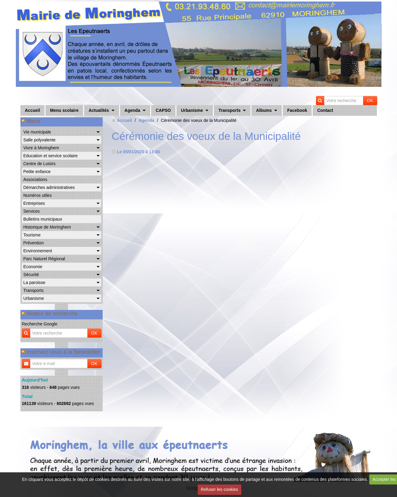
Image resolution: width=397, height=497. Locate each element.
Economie (32, 266)
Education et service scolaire (50, 155)
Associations (35, 179)
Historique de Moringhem (47, 227)
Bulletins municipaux (42, 219)
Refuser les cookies (219, 489)
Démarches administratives (49, 187)
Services (31, 211)
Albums (263, 110)
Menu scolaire (64, 110)
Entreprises (34, 203)
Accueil (32, 110)
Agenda (132, 110)
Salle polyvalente (39, 139)
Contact (325, 110)
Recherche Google (40, 323)
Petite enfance (37, 171)
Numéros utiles (37, 195)
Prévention (33, 242)
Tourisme (32, 235)
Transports (229, 110)
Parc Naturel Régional (44, 258)
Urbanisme (192, 110)
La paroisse (34, 282)
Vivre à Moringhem (41, 147)
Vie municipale (37, 132)
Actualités (99, 110)
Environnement (37, 250)
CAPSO (163, 110)
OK (370, 100)
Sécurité (31, 274)
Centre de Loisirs (39, 163)
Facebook (297, 110)
